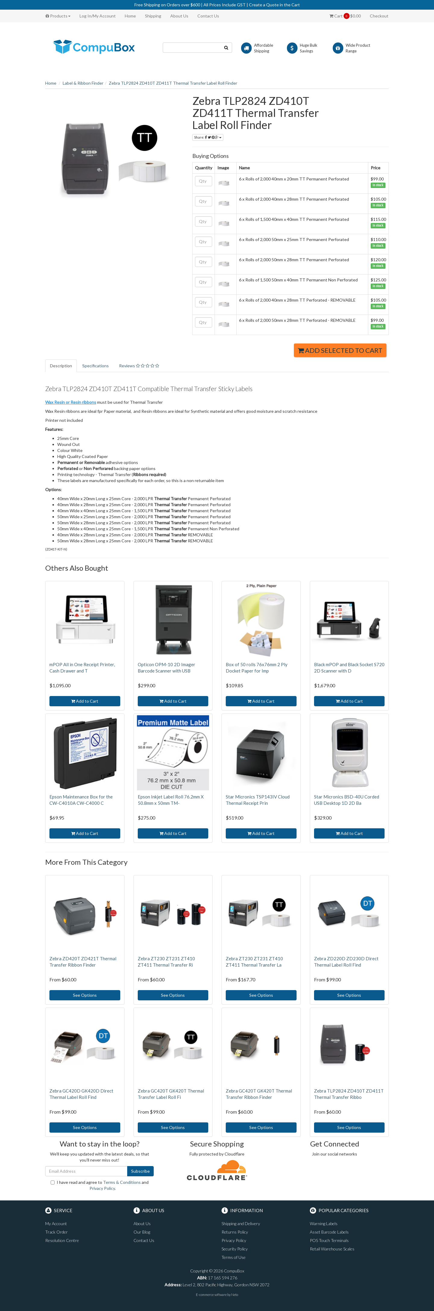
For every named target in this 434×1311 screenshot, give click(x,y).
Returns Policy (235, 1231)
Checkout (379, 15)
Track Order (56, 1231)
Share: (208, 137)
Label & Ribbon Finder (83, 83)
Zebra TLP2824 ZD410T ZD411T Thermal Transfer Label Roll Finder (173, 83)
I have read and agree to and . (100, 1185)
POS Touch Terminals (329, 1240)
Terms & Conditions (122, 1182)
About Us (179, 15)
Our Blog (142, 1231)
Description (61, 365)
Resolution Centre (62, 1240)
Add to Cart (84, 701)
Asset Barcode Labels (329, 1231)
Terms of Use (234, 1257)
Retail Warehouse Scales (332, 1248)
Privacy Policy (102, 1188)
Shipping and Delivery (241, 1223)
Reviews (139, 365)
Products (58, 15)
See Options (85, 995)
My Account (56, 1223)
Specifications (95, 365)
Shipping (153, 15)
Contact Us (208, 15)
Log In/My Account (98, 15)
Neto (234, 1295)
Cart (345, 16)
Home (130, 15)
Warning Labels (324, 1223)
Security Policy (235, 1248)
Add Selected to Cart (340, 350)
